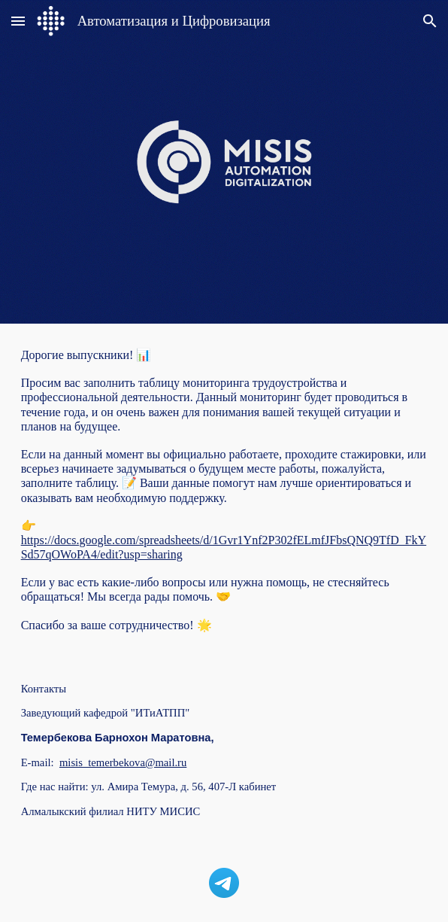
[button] (18, 20)
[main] (224, 490)
